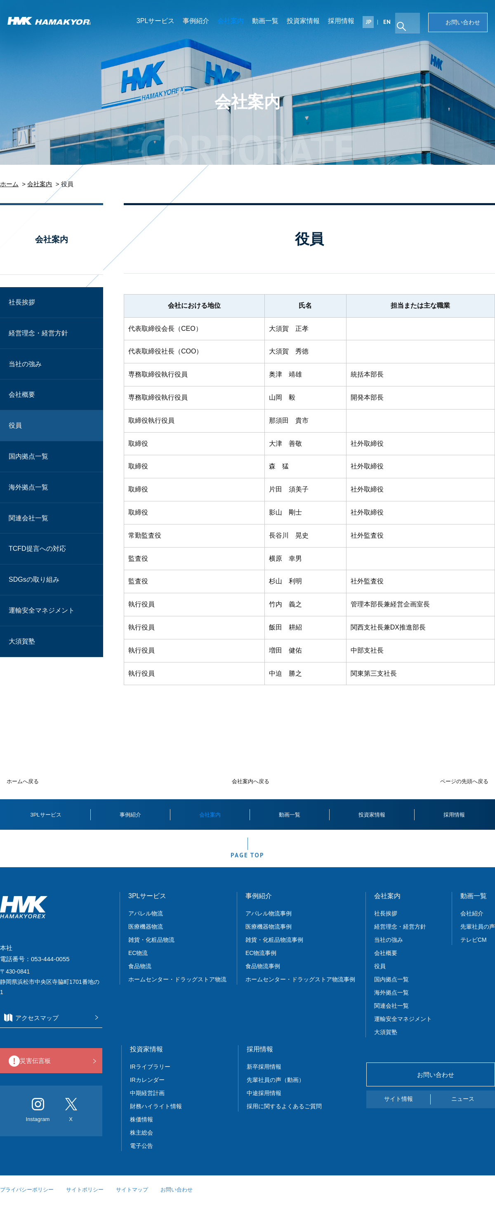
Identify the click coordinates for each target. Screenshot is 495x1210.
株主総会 (141, 1138)
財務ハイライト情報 (159, 1112)
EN (390, 23)
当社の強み (25, 363)
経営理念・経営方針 (38, 333)
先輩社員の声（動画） (275, 1086)
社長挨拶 (22, 302)
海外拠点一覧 (28, 487)
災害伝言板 (48, 1067)
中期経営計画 (147, 1099)
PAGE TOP (247, 859)
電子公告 (141, 1152)
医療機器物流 (145, 932)
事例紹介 (199, 22)
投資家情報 (306, 22)
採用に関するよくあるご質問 (284, 1112)
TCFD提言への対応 (37, 548)
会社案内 (234, 22)
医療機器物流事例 (268, 932)
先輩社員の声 (477, 932)
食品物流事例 (262, 972)
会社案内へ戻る (250, 781)
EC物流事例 (260, 959)
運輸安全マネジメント (42, 610)
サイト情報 (398, 1105)
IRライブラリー (150, 1073)
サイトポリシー (85, 1196)
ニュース (462, 1105)
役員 (15, 425)
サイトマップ (132, 1196)
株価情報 (141, 1125)
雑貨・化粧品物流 (151, 946)
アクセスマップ (49, 1024)
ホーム (9, 183)
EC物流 (138, 959)
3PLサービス (159, 22)
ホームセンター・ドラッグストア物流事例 (300, 985)
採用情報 (344, 22)
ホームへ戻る (23, 781)
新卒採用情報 (264, 1073)
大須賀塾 (22, 641)
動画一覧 (268, 22)
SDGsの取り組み (34, 579)
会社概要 (22, 394)
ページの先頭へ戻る (464, 781)
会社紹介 (471, 919)
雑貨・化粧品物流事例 (274, 946)
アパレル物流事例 (268, 919)
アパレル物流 (145, 919)
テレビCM (473, 946)
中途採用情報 (264, 1099)
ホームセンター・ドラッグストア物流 (177, 985)
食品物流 (139, 972)
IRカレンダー (147, 1086)
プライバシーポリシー (27, 1196)
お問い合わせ (462, 24)
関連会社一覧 (28, 518)
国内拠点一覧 (28, 456)
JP (372, 23)
